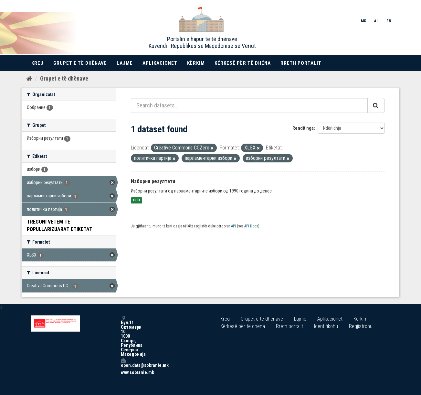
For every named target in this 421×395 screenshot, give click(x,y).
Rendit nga (303, 128)
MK (363, 21)
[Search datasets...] (249, 105)
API (233, 226)
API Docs (251, 226)
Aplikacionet (159, 63)
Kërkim (196, 63)
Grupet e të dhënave (80, 63)
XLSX (136, 200)
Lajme (125, 63)
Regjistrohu (361, 326)
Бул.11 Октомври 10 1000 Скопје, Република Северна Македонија (123, 336)
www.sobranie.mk (123, 372)
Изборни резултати (153, 181)
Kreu (37, 63)
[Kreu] (29, 78)
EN (388, 21)
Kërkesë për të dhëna (243, 63)
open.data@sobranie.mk (123, 363)
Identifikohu (326, 326)
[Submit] (376, 105)
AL (376, 21)
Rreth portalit (300, 63)
